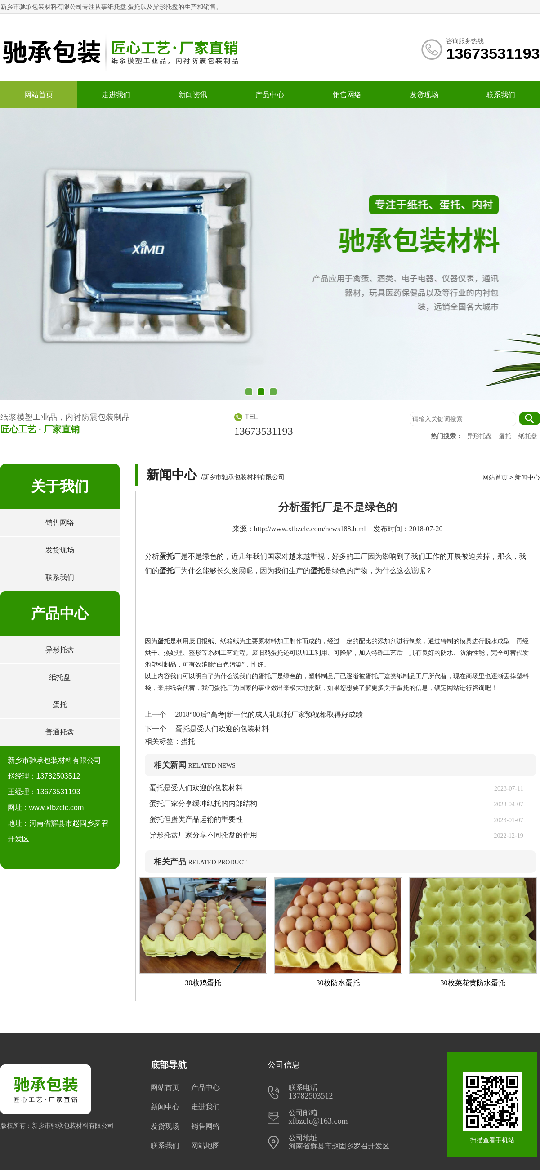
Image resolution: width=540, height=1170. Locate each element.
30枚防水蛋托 (338, 983)
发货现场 (424, 94)
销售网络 (347, 94)
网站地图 (205, 1145)
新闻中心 (527, 477)
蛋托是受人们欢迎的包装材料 (221, 729)
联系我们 (500, 94)
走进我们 (116, 94)
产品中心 (269, 94)
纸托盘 (527, 436)
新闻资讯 (193, 94)
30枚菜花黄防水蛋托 (473, 983)
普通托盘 (59, 732)
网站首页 (38, 94)
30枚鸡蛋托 (203, 983)
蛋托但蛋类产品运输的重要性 (196, 819)
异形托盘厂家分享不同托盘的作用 (203, 835)
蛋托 (506, 436)
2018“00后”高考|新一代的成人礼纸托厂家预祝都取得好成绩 (268, 714)
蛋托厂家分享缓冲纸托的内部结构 (206, 803)
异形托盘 (480, 436)
